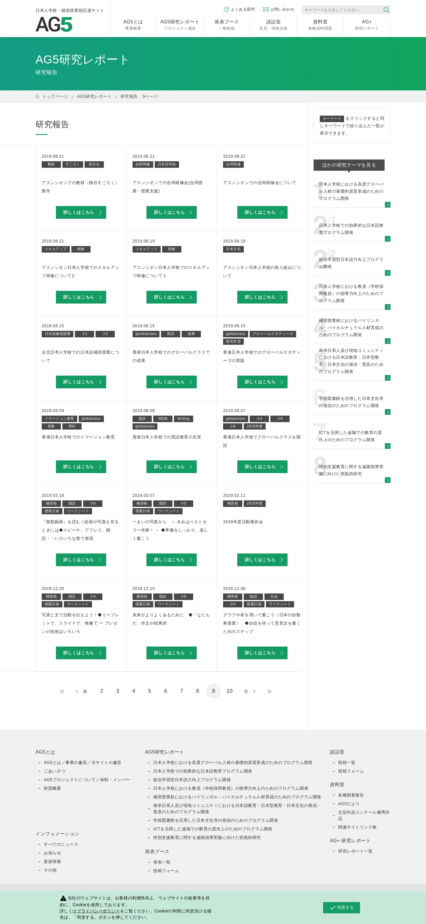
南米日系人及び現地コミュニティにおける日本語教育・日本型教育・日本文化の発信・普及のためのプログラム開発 (237, 808)
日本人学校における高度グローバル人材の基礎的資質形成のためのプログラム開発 (233, 762)
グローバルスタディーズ (273, 334)
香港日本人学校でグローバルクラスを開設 (262, 441)
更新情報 (52, 861)
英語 (170, 334)
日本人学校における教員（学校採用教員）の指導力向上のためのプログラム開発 (230, 788)
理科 (72, 426)
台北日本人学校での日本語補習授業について (80, 356)
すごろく (72, 164)
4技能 (162, 418)
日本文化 (233, 249)
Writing (183, 418)
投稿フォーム (166, 870)
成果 (191, 334)
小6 (233, 426)
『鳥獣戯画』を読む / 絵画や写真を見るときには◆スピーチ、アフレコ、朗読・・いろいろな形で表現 (80, 530)
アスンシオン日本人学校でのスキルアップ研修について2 (80, 271)
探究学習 (233, 341)
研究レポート (367, 24)
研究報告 (129, 96)
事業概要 (133, 24)
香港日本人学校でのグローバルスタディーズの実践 (262, 356)
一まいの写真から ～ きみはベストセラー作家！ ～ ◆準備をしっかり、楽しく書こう (170, 530)
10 (229, 691)
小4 (259, 418)
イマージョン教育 (59, 418)
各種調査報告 (351, 795)
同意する (341, 907)
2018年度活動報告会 (243, 521)
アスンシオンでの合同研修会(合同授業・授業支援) (168, 186)
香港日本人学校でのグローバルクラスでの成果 (171, 356)
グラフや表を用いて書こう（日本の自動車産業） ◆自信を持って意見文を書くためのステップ (262, 623)
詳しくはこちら (78, 212)
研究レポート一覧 (355, 851)
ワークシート (78, 511)
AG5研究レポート (94, 96)
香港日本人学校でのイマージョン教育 (78, 437)
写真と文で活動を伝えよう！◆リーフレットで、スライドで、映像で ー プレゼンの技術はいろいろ (80, 623)
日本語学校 (167, 164)
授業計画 (52, 511)
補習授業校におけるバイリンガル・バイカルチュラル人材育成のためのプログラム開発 (237, 796)
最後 (263, 691)
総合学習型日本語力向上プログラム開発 (192, 779)
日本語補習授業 (57, 334)
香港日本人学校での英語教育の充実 (167, 437)
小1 (85, 334)
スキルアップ (56, 249)
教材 (51, 164)
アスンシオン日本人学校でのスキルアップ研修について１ (171, 271)
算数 (51, 426)
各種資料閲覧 (320, 24)
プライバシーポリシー (98, 911)
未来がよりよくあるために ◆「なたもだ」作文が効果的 (171, 618)
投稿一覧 (346, 762)
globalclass (235, 334)
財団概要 (52, 788)
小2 (105, 334)
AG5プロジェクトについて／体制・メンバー (87, 779)
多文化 (94, 164)
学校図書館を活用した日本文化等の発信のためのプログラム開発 (215, 820)
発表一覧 (161, 862)
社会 (274, 596)
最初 (68, 691)
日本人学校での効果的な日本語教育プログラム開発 (202, 771)
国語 (72, 503)
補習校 (51, 503)
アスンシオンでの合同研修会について (259, 182)
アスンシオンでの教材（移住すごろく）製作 (80, 186)
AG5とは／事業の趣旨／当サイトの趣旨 (83, 762)
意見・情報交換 (273, 24)
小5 (280, 418)
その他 (50, 870)
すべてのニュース (61, 844)
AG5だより (349, 803)
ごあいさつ (54, 771)
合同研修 (142, 164)
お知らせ (52, 852)
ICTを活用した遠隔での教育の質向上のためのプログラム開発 (212, 828)
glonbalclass (146, 334)
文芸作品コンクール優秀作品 (364, 815)
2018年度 (255, 426)
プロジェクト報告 (180, 24)
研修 (81, 249)
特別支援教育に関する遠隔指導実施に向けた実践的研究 (207, 837)
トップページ (55, 96)
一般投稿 (227, 24)
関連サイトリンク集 (357, 827)
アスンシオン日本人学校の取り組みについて (262, 271)
